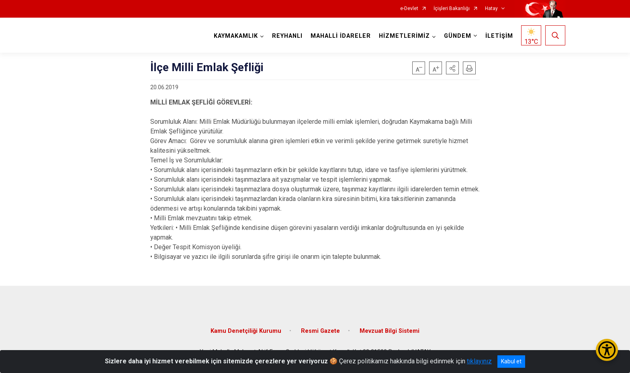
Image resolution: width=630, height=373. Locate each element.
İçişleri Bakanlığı (452, 8)
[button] (452, 67)
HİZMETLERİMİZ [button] (404, 36)
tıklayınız (479, 361)
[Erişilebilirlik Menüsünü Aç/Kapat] (607, 350)
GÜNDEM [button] (457, 36)
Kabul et (511, 361)
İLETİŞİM (499, 36)
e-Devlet (409, 8)
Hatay (491, 8)
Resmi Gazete (320, 331)
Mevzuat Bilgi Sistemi (389, 331)
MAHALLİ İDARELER (341, 36)
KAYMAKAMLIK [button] (236, 36)
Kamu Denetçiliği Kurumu (246, 331)
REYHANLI (287, 36)
